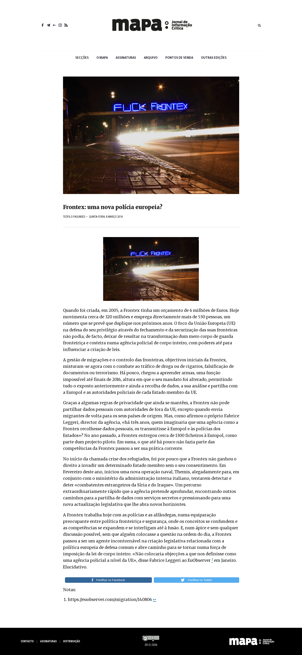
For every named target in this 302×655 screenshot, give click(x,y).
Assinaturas (126, 58)
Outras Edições (214, 58)
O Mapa (102, 60)
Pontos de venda (179, 58)
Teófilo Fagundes (74, 216)
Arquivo (151, 58)
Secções (82, 60)
